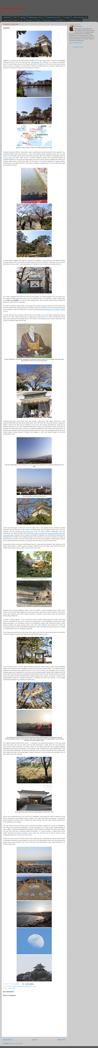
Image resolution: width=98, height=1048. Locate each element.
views (34, 986)
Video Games (48, 20)
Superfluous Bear (13, 8)
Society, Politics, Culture (10, 20)
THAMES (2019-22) (75, 20)
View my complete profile (75, 42)
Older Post (61, 1040)
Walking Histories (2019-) (53, 17)
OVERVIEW (7, 17)
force (10, 986)
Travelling (22, 17)
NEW (15, 17)
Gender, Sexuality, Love (80, 17)
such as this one (27, 531)
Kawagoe (36, 62)
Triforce (60, 296)
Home (34, 1040)
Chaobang (79, 26)
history (14, 986)
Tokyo (30, 986)
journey (22, 986)
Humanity (67, 17)
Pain (21, 20)
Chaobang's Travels (78, 47)
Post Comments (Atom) (16, 1043)
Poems (38, 20)
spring (26, 986)
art (8, 986)
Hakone (57, 161)
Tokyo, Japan (11, 988)
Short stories (29, 20)
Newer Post (7, 1040)
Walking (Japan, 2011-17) (35, 17)
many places (8, 157)
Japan (18, 986)
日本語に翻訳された (60, 20)
